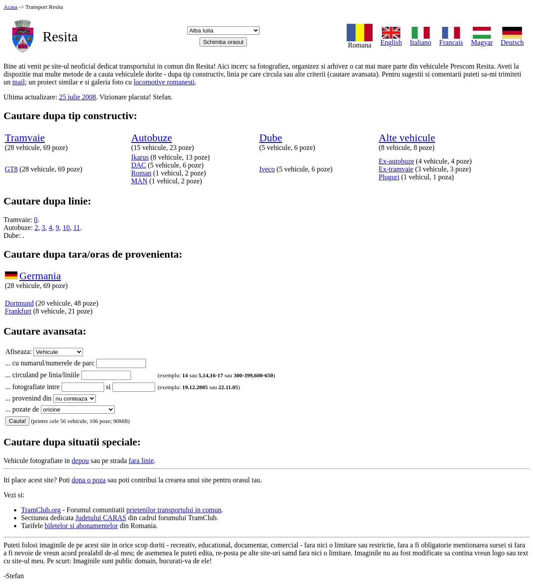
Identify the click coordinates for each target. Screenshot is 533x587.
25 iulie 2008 (77, 97)
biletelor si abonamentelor (81, 525)
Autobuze (151, 137)
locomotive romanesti (164, 82)
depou (80, 460)
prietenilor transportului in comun (174, 510)
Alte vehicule (407, 137)
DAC (138, 165)
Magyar (482, 39)
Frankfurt (18, 311)
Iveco (267, 169)
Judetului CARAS (101, 517)
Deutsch (512, 39)
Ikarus (140, 157)
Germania (40, 275)
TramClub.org (41, 510)
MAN (139, 181)
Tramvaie (25, 137)
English (391, 39)
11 (76, 227)
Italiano (420, 39)
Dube (270, 137)
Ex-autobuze (396, 161)
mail (18, 82)
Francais (451, 39)
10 (66, 227)
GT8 (11, 169)
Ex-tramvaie (396, 169)
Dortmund (19, 303)
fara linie (141, 460)
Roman (141, 173)
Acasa (11, 7)
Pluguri (389, 177)
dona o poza (88, 480)
